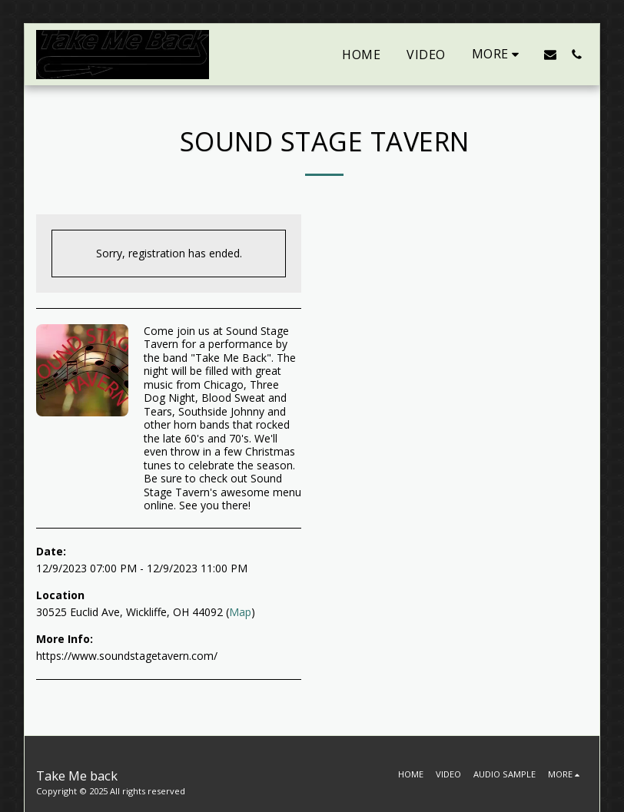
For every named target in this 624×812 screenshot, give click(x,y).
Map (240, 612)
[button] (550, 54)
